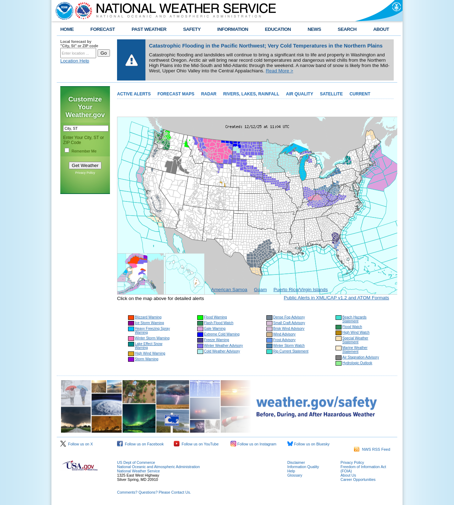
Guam (260, 289)
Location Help (74, 60)
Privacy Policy (85, 172)
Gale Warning (215, 329)
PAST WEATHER (149, 29)
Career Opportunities (358, 479)
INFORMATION (232, 29)
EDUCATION (278, 29)
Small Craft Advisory (289, 323)
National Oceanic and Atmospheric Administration (158, 467)
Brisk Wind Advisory (288, 329)
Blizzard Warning (148, 317)
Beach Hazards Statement (354, 319)
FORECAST (102, 29)
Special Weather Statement (355, 340)
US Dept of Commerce (136, 462)
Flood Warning (215, 317)
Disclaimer (296, 462)
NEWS (314, 29)
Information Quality (303, 467)
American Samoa (229, 289)
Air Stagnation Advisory (360, 357)
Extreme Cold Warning (221, 334)
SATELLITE (331, 93)
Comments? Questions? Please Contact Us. (154, 492)
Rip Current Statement (291, 351)
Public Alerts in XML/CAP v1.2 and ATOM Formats (336, 297)
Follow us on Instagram (253, 444)
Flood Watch (352, 327)
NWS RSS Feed (372, 449)
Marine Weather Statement (354, 350)
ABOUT (381, 29)
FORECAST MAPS (175, 93)
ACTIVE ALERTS (134, 93)
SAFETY (191, 29)
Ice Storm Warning (149, 323)
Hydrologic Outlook (357, 363)
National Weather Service (138, 471)
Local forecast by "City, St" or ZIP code (79, 43)
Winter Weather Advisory (223, 346)
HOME (67, 29)
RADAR (208, 93)
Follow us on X (76, 444)
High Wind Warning (150, 353)
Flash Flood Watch (218, 323)
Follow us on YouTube (196, 444)
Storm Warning (146, 359)
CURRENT (359, 93)
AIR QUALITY (299, 93)
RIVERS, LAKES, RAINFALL (251, 93)
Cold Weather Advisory (222, 351)
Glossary (294, 475)
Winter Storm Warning (152, 338)
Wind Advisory (284, 334)
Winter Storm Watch (289, 346)
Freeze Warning (216, 340)
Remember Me (84, 151)
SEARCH (347, 29)
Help (291, 471)
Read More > (279, 70)
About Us (348, 475)
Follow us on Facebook (140, 444)
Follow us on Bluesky (308, 444)
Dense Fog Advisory (289, 317)
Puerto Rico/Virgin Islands (300, 289)
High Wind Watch (356, 332)
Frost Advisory (284, 340)
